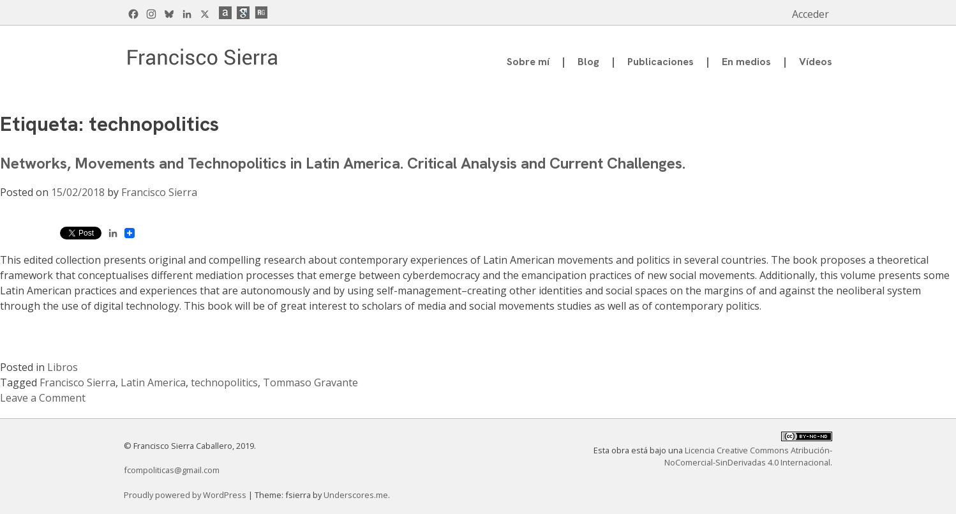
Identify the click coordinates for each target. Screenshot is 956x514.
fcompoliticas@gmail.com (172, 470)
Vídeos (815, 61)
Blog (588, 61)
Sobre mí (528, 61)
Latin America (153, 382)
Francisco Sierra (159, 192)
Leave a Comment (43, 398)
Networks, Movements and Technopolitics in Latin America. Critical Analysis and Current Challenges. (342, 163)
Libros (62, 367)
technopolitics (224, 382)
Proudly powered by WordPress (186, 495)
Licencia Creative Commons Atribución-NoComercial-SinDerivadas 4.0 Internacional (748, 456)
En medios (746, 61)
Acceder (810, 14)
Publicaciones (660, 61)
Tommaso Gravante (310, 382)
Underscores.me (356, 495)
